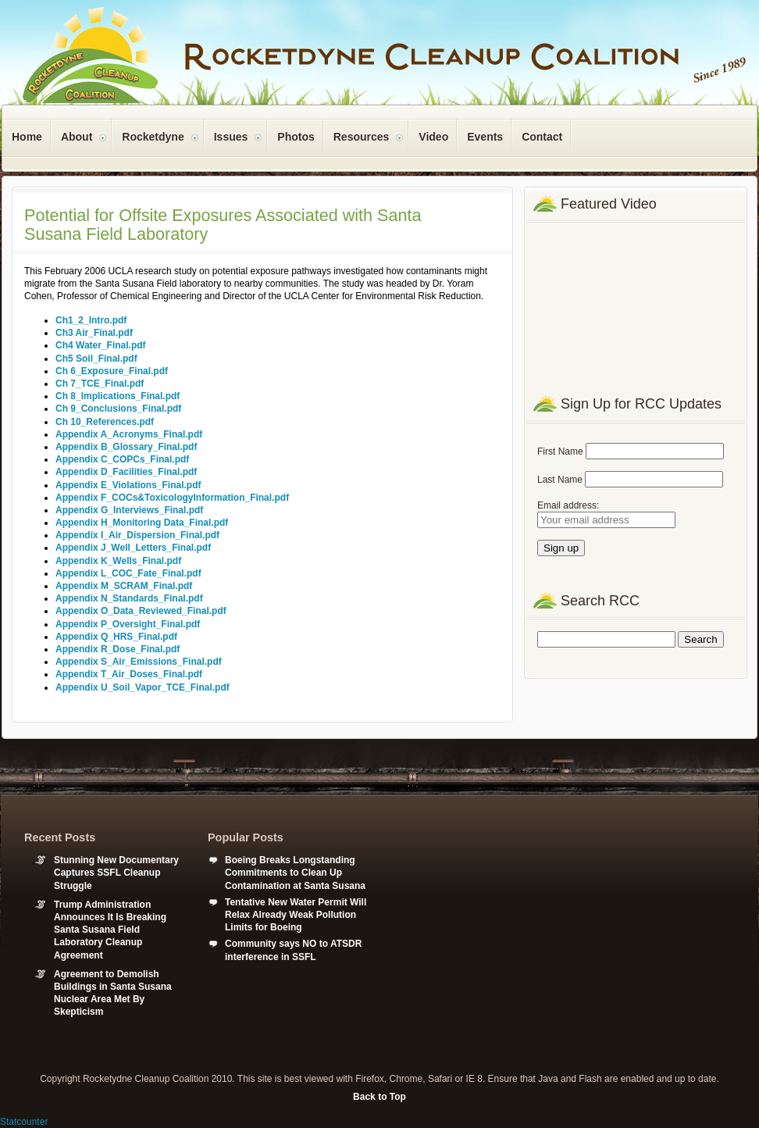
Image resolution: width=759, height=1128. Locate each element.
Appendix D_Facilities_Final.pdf (126, 471)
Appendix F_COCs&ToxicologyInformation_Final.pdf (172, 497)
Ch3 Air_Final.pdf (94, 332)
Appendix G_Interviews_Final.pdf (129, 510)
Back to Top (379, 1096)
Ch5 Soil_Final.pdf (96, 358)
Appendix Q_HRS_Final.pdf (116, 636)
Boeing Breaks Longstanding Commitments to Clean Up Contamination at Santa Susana (295, 873)
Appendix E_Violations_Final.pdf (128, 485)
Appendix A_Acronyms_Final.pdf (128, 434)
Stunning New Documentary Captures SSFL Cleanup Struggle (116, 873)
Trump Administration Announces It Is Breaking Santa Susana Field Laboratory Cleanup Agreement (110, 930)
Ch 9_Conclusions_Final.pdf (118, 408)
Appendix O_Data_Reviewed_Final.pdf (140, 610)
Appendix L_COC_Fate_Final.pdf (128, 573)
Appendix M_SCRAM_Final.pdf (123, 585)
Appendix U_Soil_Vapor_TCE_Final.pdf (142, 687)
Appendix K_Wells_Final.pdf (118, 560)
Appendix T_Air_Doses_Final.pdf (128, 674)
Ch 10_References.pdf (104, 421)
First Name (560, 451)
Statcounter (24, 1121)
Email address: (568, 505)
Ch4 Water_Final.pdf (100, 345)
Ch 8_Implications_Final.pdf (117, 396)
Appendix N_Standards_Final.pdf (129, 598)
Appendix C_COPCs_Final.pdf (122, 459)
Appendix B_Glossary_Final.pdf (126, 446)
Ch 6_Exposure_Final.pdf (111, 371)
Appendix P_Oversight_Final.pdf (127, 624)
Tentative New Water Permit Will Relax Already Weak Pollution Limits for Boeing (295, 915)
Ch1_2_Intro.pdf (90, 320)
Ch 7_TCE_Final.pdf (99, 383)
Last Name (560, 479)
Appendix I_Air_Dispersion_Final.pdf (137, 535)
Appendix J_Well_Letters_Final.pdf (133, 547)
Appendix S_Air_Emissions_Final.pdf (138, 661)
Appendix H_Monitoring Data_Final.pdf (141, 522)
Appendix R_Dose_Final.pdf (117, 649)
